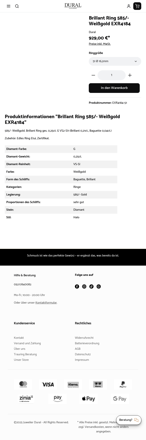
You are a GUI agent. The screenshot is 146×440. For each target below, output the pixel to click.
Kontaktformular (47, 302)
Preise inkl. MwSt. (101, 44)
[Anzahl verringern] (93, 75)
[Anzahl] (112, 75)
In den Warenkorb (114, 88)
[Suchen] (17, 6)
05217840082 (23, 284)
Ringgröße (96, 53)
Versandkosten (94, 427)
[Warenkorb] (137, 6)
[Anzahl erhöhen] (129, 75)
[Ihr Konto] (129, 6)
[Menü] (8, 6)
